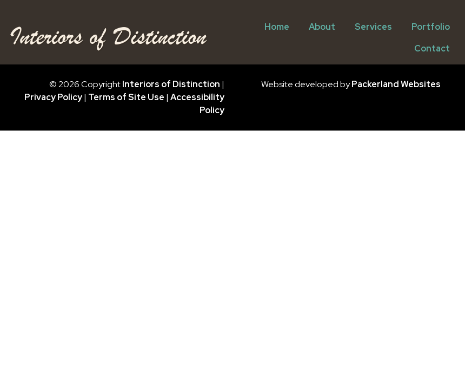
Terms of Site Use (126, 97)
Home (276, 26)
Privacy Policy (53, 97)
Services (373, 26)
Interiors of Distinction (171, 84)
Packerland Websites (396, 84)
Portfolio (430, 26)
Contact (432, 48)
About (322, 26)
